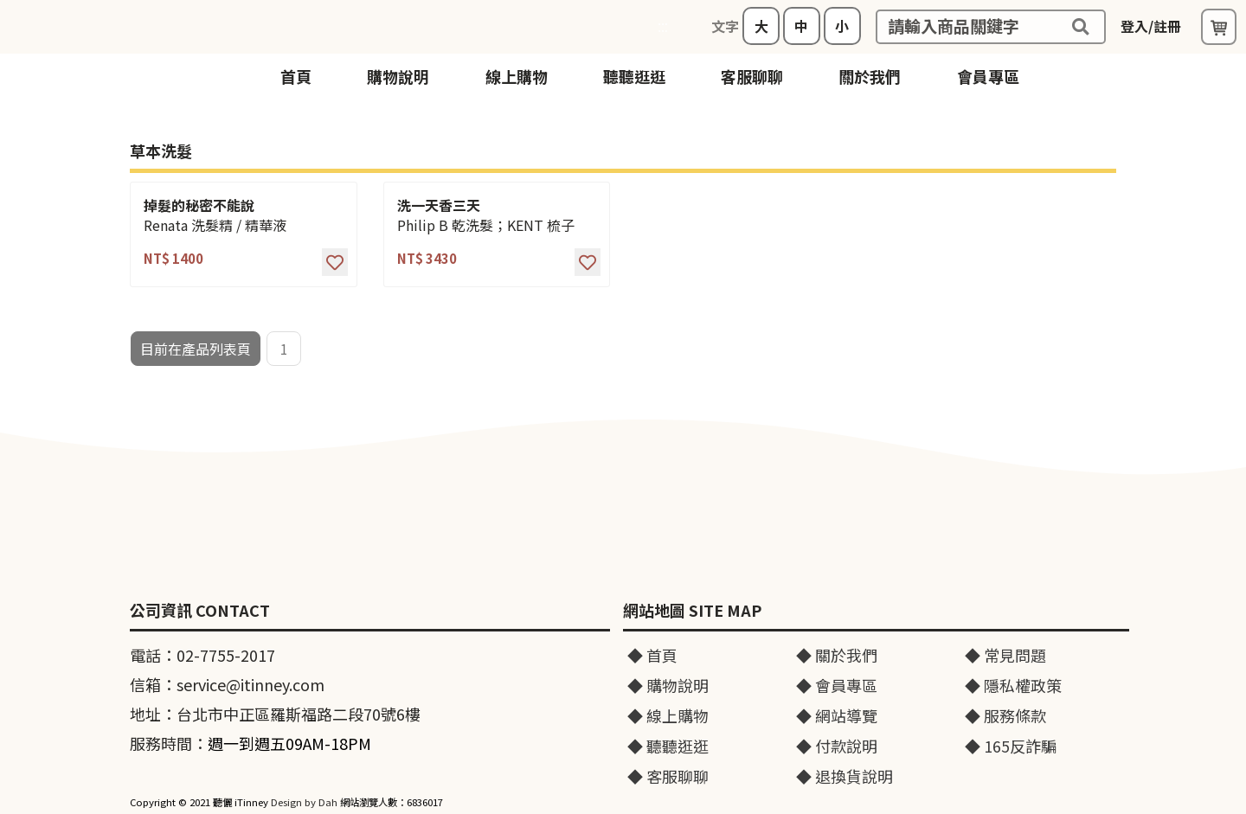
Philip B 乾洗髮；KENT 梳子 (486, 225)
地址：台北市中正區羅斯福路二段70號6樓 (275, 713)
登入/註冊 (1151, 26)
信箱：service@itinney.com (227, 684)
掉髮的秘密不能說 (199, 205)
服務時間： (250, 743)
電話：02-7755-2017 (202, 655)
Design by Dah (304, 802)
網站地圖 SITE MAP (692, 610)
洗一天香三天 (438, 205)
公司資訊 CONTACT (200, 610)
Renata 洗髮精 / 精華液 (215, 225)
